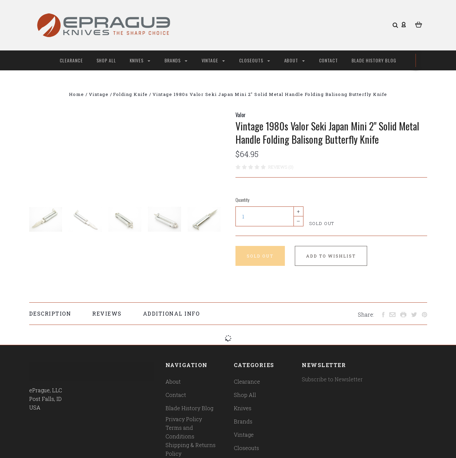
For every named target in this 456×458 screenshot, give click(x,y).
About (294, 60)
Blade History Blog (374, 60)
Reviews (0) (280, 167)
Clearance (71, 60)
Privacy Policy (183, 419)
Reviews (107, 313)
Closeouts (254, 60)
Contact (328, 60)
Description (50, 313)
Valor (240, 115)
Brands (175, 60)
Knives (140, 60)
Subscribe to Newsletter (332, 379)
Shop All (106, 60)
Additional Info (171, 313)
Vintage (213, 60)
